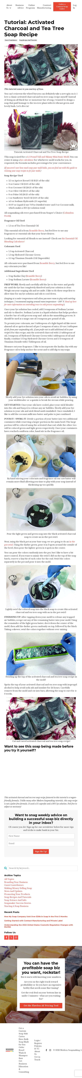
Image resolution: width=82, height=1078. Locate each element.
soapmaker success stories (17, 904)
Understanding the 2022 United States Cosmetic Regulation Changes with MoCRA (38, 927)
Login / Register (38, 1042)
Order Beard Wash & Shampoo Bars (23, 1053)
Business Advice (19, 6)
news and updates (13, 891)
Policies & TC (38, 1048)
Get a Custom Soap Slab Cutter (23, 1033)
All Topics (9, 879)
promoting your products (17, 894)
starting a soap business (16, 907)
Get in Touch (37, 1059)
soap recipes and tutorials (28, 40)
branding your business (16, 882)
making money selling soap (18, 888)
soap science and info (15, 901)
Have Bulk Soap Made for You (24, 1043)
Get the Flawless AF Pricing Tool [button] (41, 1006)
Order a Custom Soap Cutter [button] (62, 6)
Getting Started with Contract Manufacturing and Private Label (33, 922)
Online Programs (30, 6)
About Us (9, 6)
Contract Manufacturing (44, 6)
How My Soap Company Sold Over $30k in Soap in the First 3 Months (35, 917)
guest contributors (11, 40)
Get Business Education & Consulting (24, 1067)
